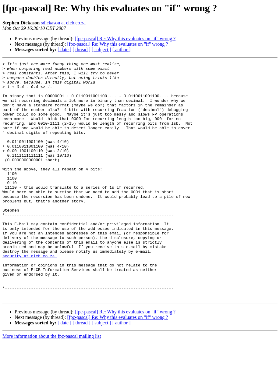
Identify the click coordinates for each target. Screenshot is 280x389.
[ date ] (64, 49)
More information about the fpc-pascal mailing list (51, 383)
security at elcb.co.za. (29, 295)
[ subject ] (101, 49)
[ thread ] (81, 49)
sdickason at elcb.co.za (63, 22)
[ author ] (121, 49)
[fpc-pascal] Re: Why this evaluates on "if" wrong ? (125, 38)
